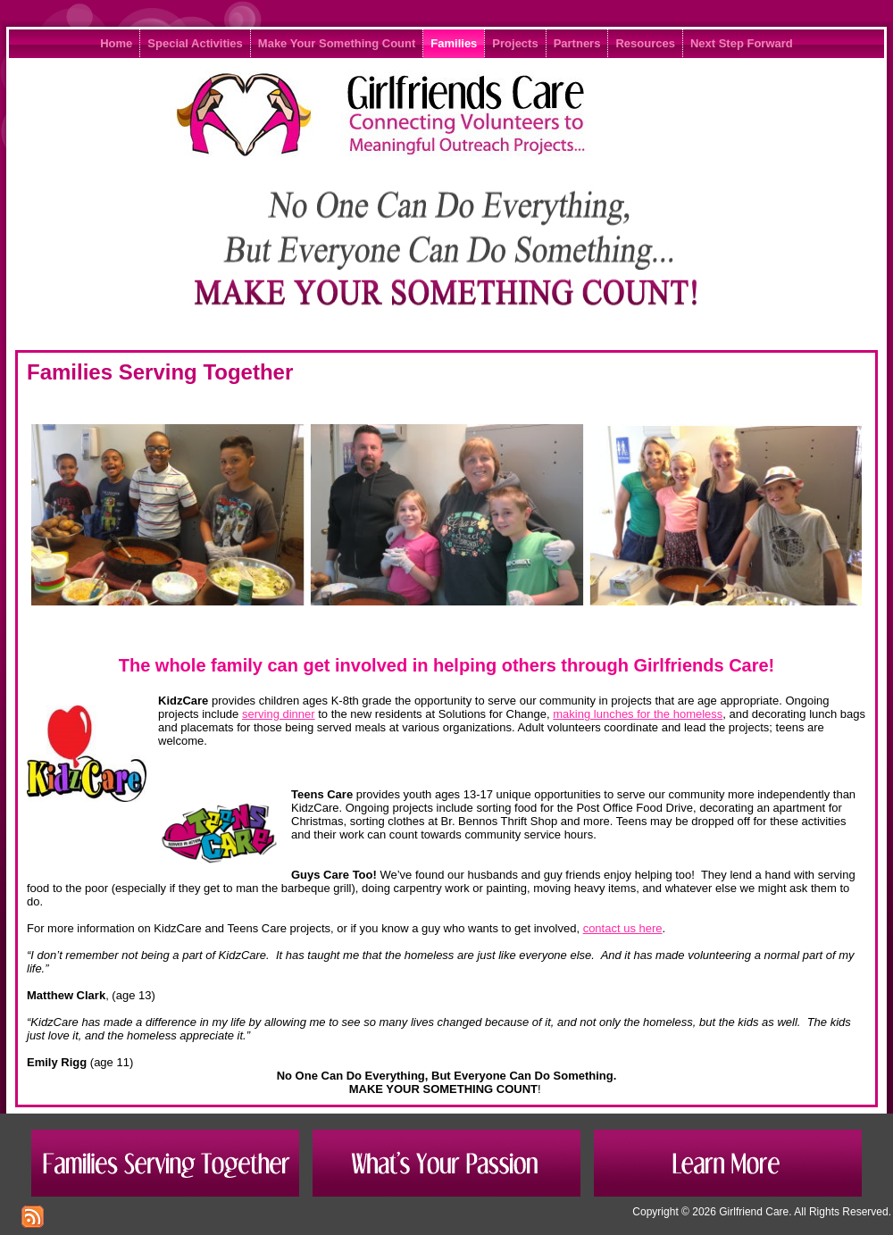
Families (453, 43)
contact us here (623, 928)
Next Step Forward (741, 43)
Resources (644, 43)
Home (116, 43)
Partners (577, 43)
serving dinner (278, 714)
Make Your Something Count (336, 43)
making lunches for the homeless (637, 714)
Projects (515, 43)
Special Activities (194, 43)
